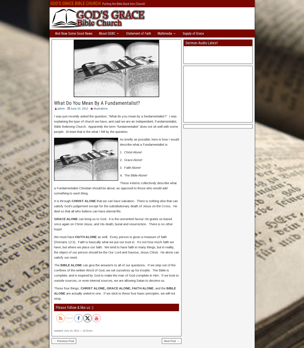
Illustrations (101, 108)
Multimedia (164, 33)
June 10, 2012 (79, 108)
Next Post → (171, 341)
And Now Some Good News (74, 33)
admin (61, 108)
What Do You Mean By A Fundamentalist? (97, 103)
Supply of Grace (193, 33)
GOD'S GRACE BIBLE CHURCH (75, 3)
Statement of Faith (138, 33)
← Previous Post (64, 341)
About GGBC (107, 33)
